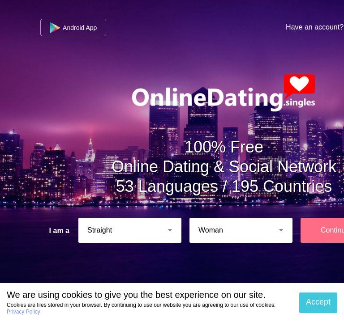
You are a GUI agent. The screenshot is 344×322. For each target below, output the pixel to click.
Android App (73, 27)
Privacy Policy (23, 312)
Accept (318, 301)
